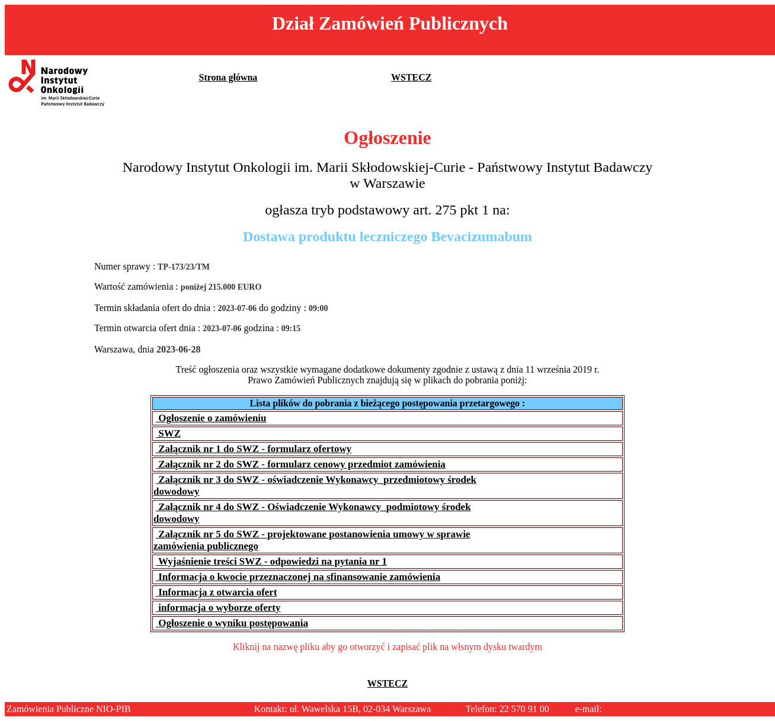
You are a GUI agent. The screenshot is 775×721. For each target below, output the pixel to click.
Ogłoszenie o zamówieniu (211, 418)
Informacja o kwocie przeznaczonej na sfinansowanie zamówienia (298, 576)
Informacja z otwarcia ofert (216, 592)
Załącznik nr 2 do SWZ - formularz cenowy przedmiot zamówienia (301, 464)
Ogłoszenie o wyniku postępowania (232, 623)
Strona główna (228, 77)
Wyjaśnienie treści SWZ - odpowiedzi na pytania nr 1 (271, 561)
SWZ (168, 433)
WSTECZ (411, 77)
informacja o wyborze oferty (218, 607)
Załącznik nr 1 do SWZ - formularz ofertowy (253, 448)
